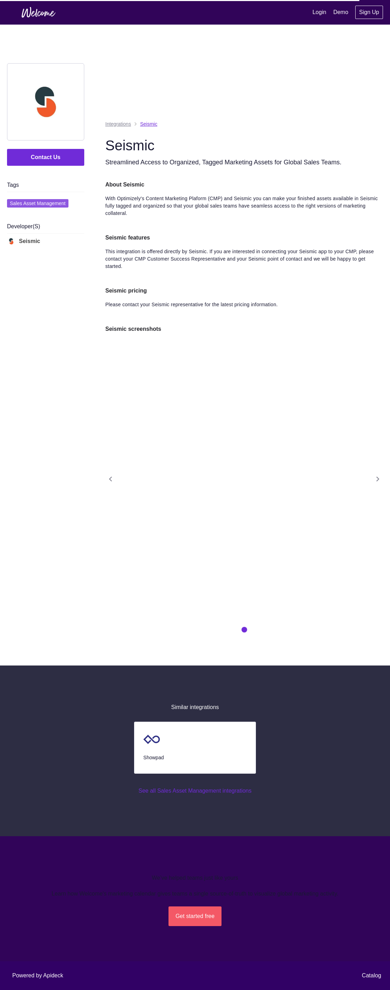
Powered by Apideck (37, 975)
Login (319, 12)
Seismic (23, 241)
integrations (118, 124)
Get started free (195, 916)
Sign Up (369, 12)
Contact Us (45, 157)
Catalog (371, 975)
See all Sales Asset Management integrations (195, 791)
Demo (340, 12)
